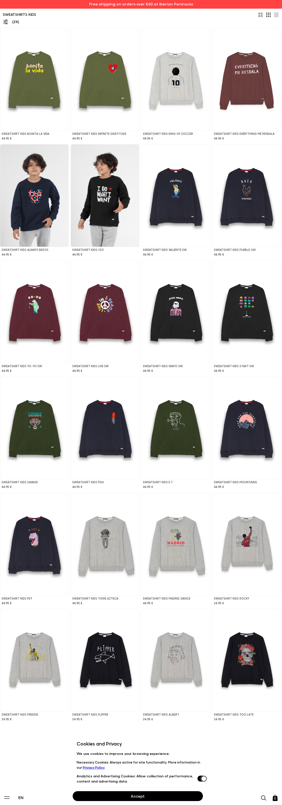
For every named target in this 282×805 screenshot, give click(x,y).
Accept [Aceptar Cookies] (138, 796)
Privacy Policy (94, 767)
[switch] (201, 779)
